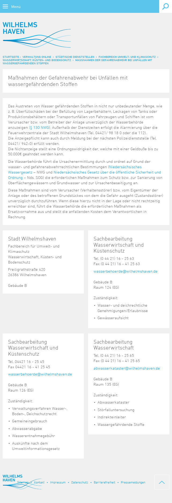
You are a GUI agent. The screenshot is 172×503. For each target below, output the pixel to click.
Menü (16, 6)
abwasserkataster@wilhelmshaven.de (127, 368)
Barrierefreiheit (104, 482)
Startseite (11, 56)
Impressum (58, 482)
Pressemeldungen (133, 482)
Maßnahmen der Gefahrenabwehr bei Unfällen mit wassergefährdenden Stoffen (77, 61)
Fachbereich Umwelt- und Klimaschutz (127, 56)
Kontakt (39, 482)
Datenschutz (79, 482)
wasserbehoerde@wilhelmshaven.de (126, 271)
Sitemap (22, 482)
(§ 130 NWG (39, 127)
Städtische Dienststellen (74, 56)
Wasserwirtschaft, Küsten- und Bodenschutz (37, 60)
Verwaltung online (37, 56)
